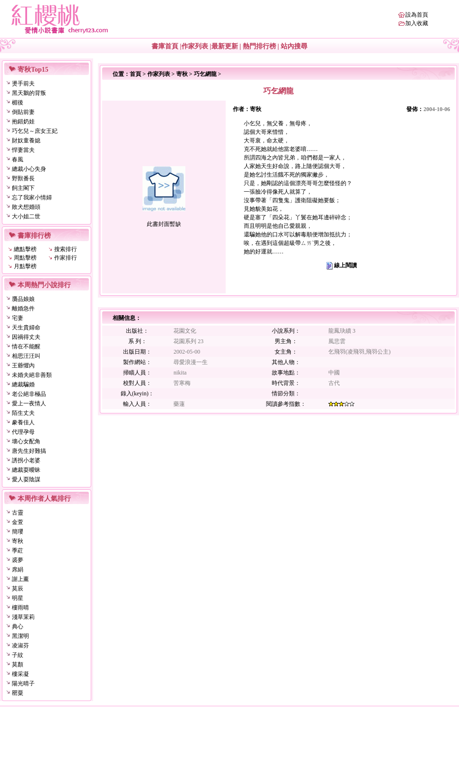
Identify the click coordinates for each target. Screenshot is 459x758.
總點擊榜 (25, 249)
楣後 (17, 102)
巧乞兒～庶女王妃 (34, 131)
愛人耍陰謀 (26, 479)
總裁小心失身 (29, 169)
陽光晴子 (23, 683)
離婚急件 (23, 308)
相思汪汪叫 (26, 356)
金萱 (17, 522)
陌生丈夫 (23, 413)
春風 (17, 159)
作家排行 (65, 257)
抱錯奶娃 (23, 121)
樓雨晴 (20, 607)
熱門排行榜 (259, 46)
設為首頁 (416, 14)
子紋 (17, 655)
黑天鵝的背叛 (29, 93)
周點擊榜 (25, 257)
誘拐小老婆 (26, 460)
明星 (17, 598)
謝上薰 (20, 579)
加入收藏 (416, 23)
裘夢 (17, 560)
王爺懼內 (23, 365)
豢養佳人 (23, 422)
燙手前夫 (23, 83)
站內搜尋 (294, 46)
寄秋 (17, 541)
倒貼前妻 (23, 112)
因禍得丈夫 (26, 337)
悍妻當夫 (23, 150)
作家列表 (195, 46)
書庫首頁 (165, 46)
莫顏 (17, 664)
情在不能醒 (26, 346)
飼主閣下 (23, 188)
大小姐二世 (26, 216)
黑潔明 (20, 636)
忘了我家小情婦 (32, 197)
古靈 (17, 512)
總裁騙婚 (23, 384)
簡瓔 (17, 531)
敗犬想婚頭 (26, 207)
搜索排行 (65, 249)
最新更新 (224, 46)
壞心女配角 (26, 441)
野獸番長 (23, 178)
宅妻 (17, 318)
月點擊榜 (25, 266)
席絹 (17, 569)
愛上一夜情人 (29, 403)
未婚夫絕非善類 (32, 375)
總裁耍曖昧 (26, 470)
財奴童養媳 (26, 140)
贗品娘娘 (23, 299)
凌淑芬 (20, 645)
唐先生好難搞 (29, 451)
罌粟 (17, 693)
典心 (17, 626)
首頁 (135, 74)
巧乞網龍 (205, 74)
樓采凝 (20, 674)
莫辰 (17, 588)
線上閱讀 (345, 265)
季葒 (17, 550)
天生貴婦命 (26, 327)
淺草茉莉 (23, 617)
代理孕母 (23, 432)
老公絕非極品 (29, 394)
